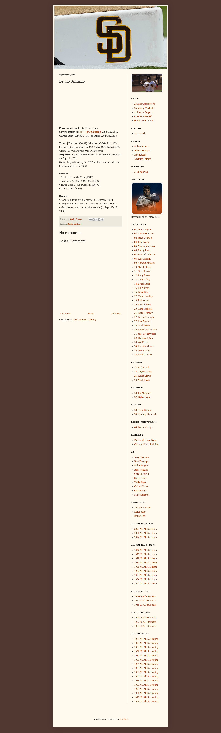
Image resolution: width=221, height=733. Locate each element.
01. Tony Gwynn (142, 229)
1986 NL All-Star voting (146, 672)
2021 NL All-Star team (145, 533)
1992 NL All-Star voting (146, 697)
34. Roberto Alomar (144, 346)
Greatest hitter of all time (146, 444)
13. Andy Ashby (142, 279)
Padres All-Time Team (145, 440)
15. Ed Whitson (142, 288)
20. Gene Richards (143, 308)
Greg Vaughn (140, 490)
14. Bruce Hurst (142, 283)
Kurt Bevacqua (141, 461)
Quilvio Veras (141, 486)
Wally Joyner (140, 482)
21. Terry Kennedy (143, 313)
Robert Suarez (141, 146)
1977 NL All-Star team (145, 550)
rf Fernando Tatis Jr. (144, 120)
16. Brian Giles (141, 292)
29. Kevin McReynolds (145, 329)
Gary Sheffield (141, 474)
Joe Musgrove (141, 171)
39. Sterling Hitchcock (145, 414)
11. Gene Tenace (142, 271)
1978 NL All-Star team (145, 554)
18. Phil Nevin (141, 300)
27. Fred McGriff (142, 321)
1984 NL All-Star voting (146, 664)
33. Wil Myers (141, 342)
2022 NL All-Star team (145, 537)
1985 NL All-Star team (145, 583)
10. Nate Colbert (142, 267)
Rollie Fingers (141, 465)
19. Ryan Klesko (142, 304)
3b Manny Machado (144, 108)
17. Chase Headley (143, 296)
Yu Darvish (139, 133)
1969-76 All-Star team (145, 596)
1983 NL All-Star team (145, 575)
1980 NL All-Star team (145, 562)
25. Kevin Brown (142, 375)
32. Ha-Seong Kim (143, 338)
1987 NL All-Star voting (146, 676)
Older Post (116, 313)
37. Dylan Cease (142, 397)
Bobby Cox (139, 516)
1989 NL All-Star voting (146, 684)
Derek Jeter (139, 511)
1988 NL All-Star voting (146, 680)
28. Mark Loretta (142, 325)
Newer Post (65, 313)
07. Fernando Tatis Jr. (144, 254)
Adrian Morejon (142, 150)
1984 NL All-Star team (145, 579)
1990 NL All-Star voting (146, 689)
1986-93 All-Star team (145, 604)
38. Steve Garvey (142, 410)
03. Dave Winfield (143, 238)
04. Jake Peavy (141, 242)
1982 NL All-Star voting (146, 655)
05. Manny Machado (144, 246)
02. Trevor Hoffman (144, 233)
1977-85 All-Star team (145, 600)
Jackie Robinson (142, 507)
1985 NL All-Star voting (146, 668)
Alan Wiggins (141, 469)
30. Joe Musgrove (143, 393)
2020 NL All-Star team (145, 529)
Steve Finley (140, 478)
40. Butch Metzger (143, 427)
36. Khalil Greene (143, 354)
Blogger (124, 719)
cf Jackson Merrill (143, 116)
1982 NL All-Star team (145, 571)
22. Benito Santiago (144, 317)
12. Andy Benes (142, 275)
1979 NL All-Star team (145, 558)
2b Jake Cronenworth (144, 103)
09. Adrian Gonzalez (144, 263)
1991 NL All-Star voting (146, 693)
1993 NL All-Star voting (146, 701)
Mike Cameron (141, 494)
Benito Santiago (74, 224)
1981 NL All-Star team (145, 566)
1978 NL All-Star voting (146, 639)
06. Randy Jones (142, 250)
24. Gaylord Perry (143, 371)
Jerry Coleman (141, 457)
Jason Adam (140, 154)
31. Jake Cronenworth (145, 333)
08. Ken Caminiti (142, 258)
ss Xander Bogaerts (143, 112)
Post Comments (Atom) (84, 319)
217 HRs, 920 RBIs (90, 131)
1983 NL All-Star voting (146, 659)
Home (91, 313)
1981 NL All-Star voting (146, 651)
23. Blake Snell (141, 367)
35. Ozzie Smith (142, 350)
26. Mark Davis (142, 380)
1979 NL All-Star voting (146, 643)
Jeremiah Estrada (142, 159)
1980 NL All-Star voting (146, 647)
